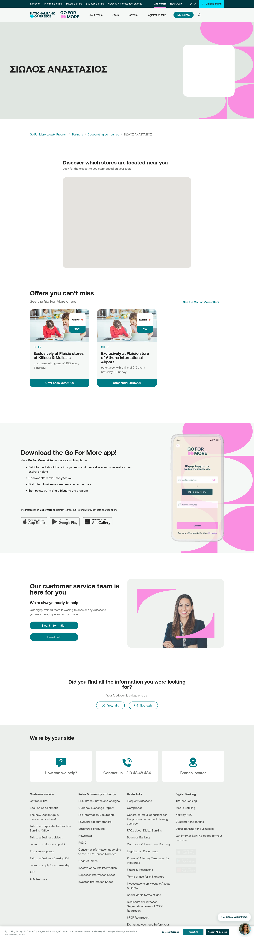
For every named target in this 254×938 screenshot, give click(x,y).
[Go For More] (68, 15)
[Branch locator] (193, 766)
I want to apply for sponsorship (50, 865)
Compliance (135, 807)
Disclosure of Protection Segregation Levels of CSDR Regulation (145, 906)
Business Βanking (138, 837)
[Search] (199, 15)
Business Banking (95, 3)
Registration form (156, 14)
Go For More (160, 3)
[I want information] (54, 625)
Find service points (42, 851)
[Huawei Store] (188, 870)
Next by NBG (184, 814)
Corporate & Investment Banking (125, 3)
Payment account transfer (95, 821)
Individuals (35, 3)
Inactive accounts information (97, 867)
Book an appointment (44, 807)
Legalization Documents (142, 851)
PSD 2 (82, 842)
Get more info (38, 800)
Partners (133, 14)
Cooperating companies (103, 134)
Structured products (91, 828)
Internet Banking (186, 800)
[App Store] (35, 519)
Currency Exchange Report (96, 807)
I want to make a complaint (47, 844)
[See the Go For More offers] (203, 302)
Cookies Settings (170, 932)
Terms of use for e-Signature (145, 876)
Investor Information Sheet (95, 881)
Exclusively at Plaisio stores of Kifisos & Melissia (59, 355)
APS (32, 872)
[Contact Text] (127, 766)
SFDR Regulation (138, 917)
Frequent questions (139, 800)
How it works (95, 14)
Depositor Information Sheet (96, 874)
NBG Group (176, 3)
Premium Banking (53, 3)
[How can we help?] (61, 766)
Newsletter (85, 835)
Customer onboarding (190, 821)
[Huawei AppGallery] (99, 519)
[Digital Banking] (211, 4)
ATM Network (38, 879)
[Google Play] (66, 519)
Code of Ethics (88, 860)
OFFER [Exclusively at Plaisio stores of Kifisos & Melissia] (37, 347)
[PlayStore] (188, 861)
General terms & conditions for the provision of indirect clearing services (147, 819)
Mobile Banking (185, 807)
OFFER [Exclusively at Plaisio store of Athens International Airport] (105, 347)
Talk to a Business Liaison (46, 837)
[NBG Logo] (42, 15)
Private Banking (74, 3)
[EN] (192, 4)
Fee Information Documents (96, 814)
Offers (115, 14)
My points (183, 14)
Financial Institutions (140, 869)
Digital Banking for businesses (195, 828)
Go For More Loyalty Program (49, 134)
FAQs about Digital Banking (144, 830)
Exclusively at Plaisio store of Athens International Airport (125, 357)
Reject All (193, 932)
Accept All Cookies (217, 932)
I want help (54, 637)
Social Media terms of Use (144, 894)
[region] (127, 932)
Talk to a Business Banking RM (49, 858)
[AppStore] (188, 852)
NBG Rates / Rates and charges (99, 800)
